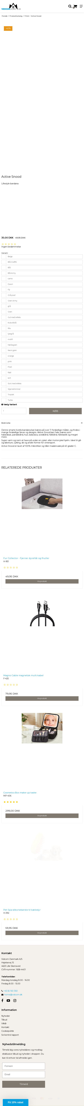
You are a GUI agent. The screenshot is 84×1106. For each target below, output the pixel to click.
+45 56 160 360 (9, 991)
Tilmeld (23, 1084)
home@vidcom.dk (13, 994)
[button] (15, 1102)
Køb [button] (55, 411)
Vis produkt (42, 581)
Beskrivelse (5, 423)
